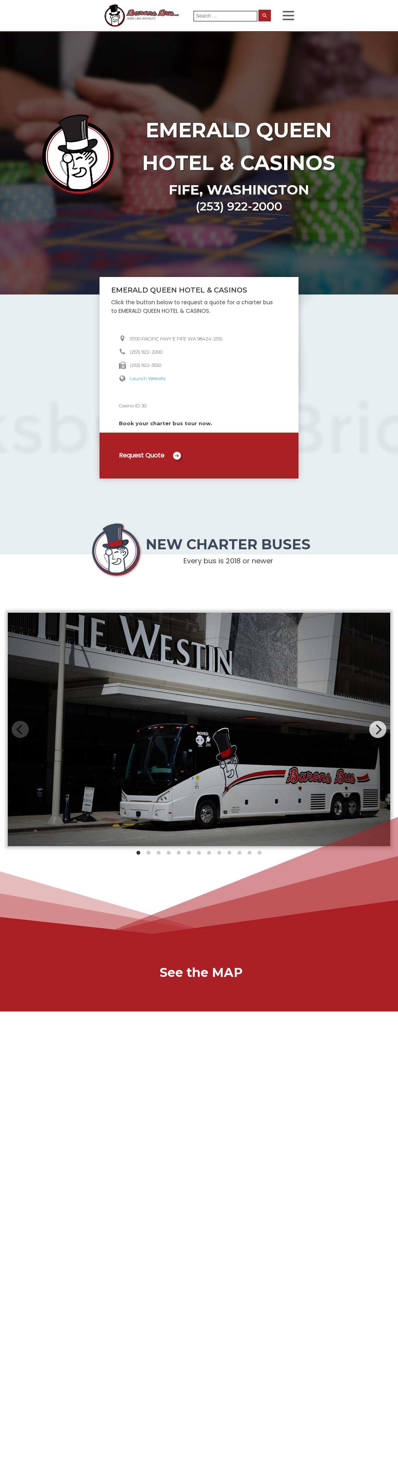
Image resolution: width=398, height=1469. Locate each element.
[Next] (377, 729)
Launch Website (148, 378)
